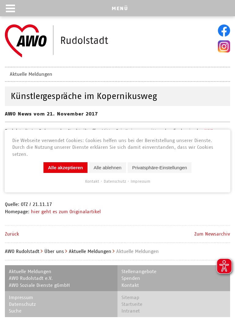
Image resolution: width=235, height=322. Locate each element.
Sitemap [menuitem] (130, 297)
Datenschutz (115, 181)
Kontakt (92, 181)
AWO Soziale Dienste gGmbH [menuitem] (39, 285)
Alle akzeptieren (65, 167)
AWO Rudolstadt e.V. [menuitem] (31, 278)
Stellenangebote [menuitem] (138, 271)
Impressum (140, 181)
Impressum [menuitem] (21, 297)
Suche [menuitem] (15, 311)
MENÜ (120, 8)
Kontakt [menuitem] (130, 285)
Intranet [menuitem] (130, 311)
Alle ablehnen (107, 167)
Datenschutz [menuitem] (22, 304)
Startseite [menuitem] (131, 304)
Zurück (12, 234)
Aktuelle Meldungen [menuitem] (31, 74)
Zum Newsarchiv (212, 234)
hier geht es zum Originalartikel (66, 211)
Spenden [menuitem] (130, 278)
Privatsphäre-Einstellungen (159, 167)
